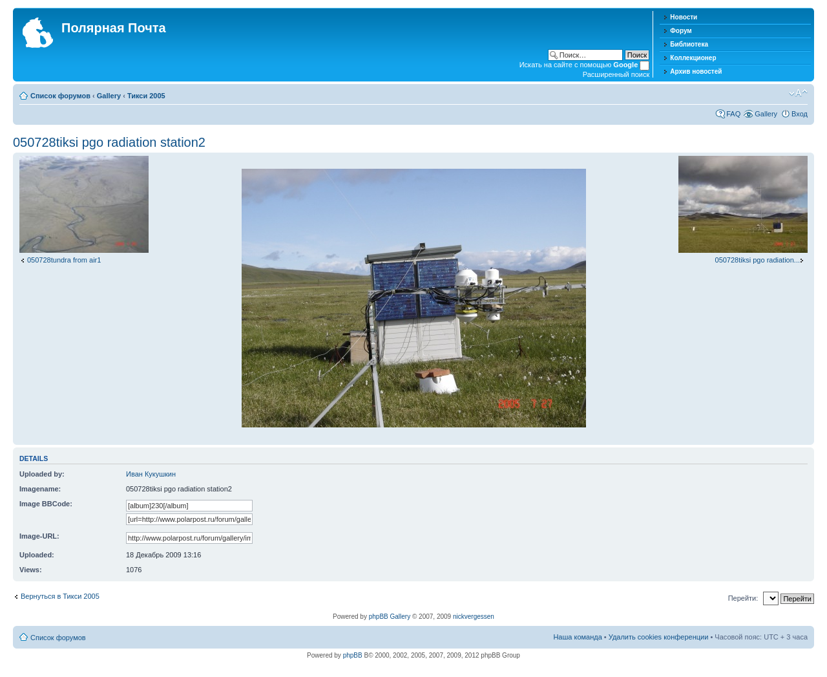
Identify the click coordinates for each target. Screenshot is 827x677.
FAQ (733, 114)
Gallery (109, 96)
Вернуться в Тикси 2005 (60, 596)
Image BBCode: (45, 504)
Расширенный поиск (616, 74)
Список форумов (60, 96)
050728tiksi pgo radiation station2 (109, 142)
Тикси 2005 (146, 96)
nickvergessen (473, 616)
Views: (30, 570)
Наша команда (577, 637)
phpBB (352, 655)
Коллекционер (693, 57)
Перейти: (743, 598)
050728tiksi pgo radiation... (757, 260)
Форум (680, 30)
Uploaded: (36, 555)
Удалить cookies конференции (659, 637)
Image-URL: (39, 536)
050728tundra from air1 (64, 260)
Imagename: (40, 489)
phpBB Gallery (389, 616)
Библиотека (689, 44)
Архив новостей (696, 71)
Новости (683, 17)
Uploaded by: (42, 474)
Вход (799, 114)
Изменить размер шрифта (798, 93)
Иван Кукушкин (151, 474)
